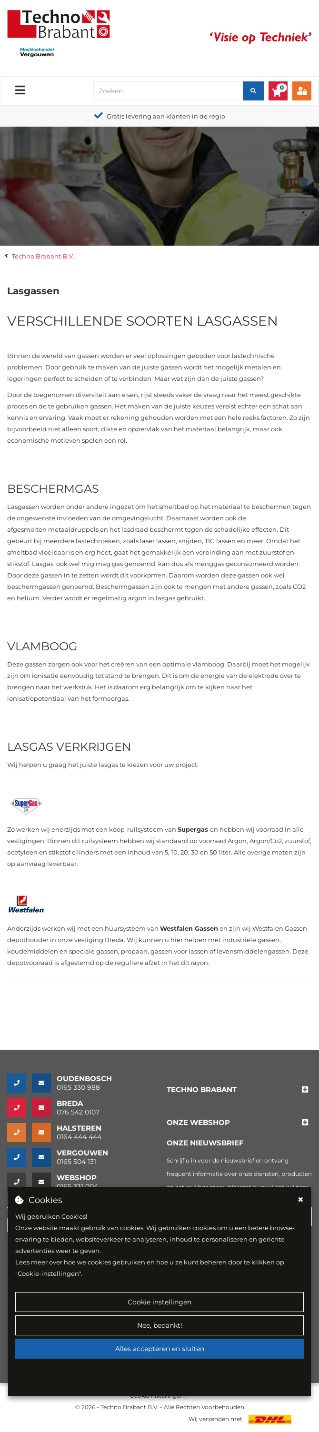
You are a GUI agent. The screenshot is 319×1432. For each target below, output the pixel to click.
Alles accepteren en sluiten (159, 1348)
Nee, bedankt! (159, 1325)
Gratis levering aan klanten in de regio (166, 116)
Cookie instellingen (159, 1302)
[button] (202, 1090)
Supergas (193, 829)
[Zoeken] (253, 90)
